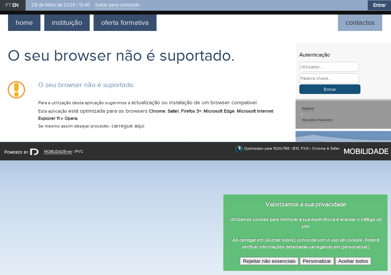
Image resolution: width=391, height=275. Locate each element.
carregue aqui (127, 126)
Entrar (379, 5)
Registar (308, 109)
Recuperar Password (317, 120)
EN (15, 5)
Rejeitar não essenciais (269, 261)
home (24, 23)
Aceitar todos (353, 261)
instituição (67, 23)
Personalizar (317, 261)
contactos (360, 23)
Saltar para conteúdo (117, 5)
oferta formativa (125, 23)
